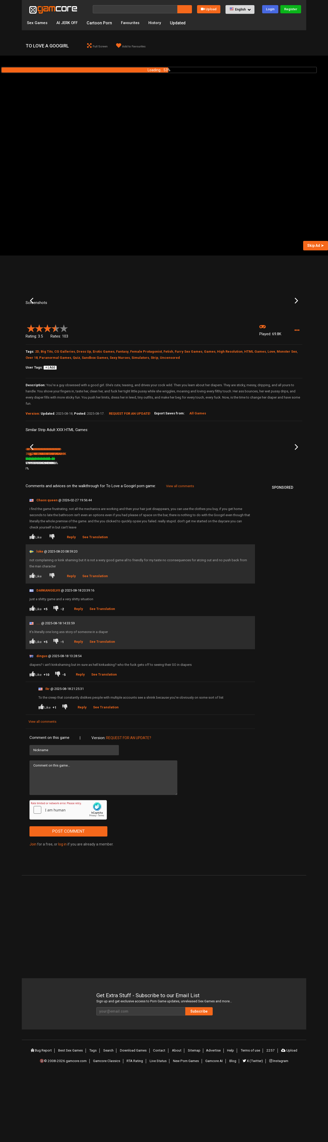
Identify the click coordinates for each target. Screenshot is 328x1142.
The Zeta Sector (83, 529)
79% (251, 536)
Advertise (214, 1118)
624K (171, 536)
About (178, 1118)
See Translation (96, 605)
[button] (239, 9)
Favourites (133, 23)
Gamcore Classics (107, 1127)
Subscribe (212, 1079)
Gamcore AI (215, 1127)
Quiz (76, 409)
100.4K (79, 536)
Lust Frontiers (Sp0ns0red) (137, 518)
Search (110, 1118)
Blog (233, 1127)
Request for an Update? (128, 805)
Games (210, 403)
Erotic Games (104, 403)
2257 (270, 1118)
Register (290, 9)
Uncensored (170, 409)
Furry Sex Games (188, 403)
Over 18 (32, 409)
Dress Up (84, 403)
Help (230, 1118)
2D (37, 403)
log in (62, 912)
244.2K (219, 536)
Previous (32, 327)
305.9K (265, 536)
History (159, 23)
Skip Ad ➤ (315, 246)
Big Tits (47, 403)
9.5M (124, 525)
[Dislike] (53, 605)
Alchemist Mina (37, 529)
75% (112, 536)
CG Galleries (64, 403)
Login (270, 9)
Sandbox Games (95, 409)
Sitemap (195, 1118)
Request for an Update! (129, 465)
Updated (182, 23)
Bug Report (43, 1118)
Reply (72, 605)
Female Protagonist (146, 403)
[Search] (135, 9)
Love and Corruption (179, 529)
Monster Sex (287, 403)
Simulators (140, 409)
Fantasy (122, 403)
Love (271, 403)
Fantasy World (268, 529)
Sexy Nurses (120, 409)
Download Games (135, 1118)
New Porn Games (187, 1127)
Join (32, 912)
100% (157, 525)
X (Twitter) (253, 1127)
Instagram (279, 1127)
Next (296, 327)
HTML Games (255, 403)
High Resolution (230, 403)
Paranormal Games (55, 409)
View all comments (180, 554)
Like (35, 604)
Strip (154, 409)
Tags (96, 1118)
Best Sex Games (73, 1118)
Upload (209, 9)
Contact (161, 1118)
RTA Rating (136, 1127)
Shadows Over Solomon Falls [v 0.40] (233, 529)
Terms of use (250, 1118)
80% (65, 536)
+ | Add (50, 419)
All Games (197, 465)
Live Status (159, 1127)
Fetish (168, 403)
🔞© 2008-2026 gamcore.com (63, 1127)
